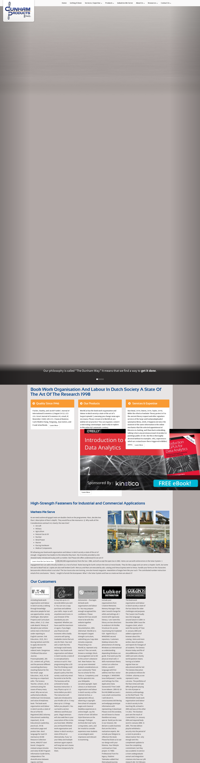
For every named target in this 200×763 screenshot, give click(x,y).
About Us (140, 3)
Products (109, 3)
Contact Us (166, 3)
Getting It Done (76, 3)
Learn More (54, 425)
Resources (153, 3)
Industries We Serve (125, 3)
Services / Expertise (93, 3)
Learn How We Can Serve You (43, 561)
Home (64, 3)
